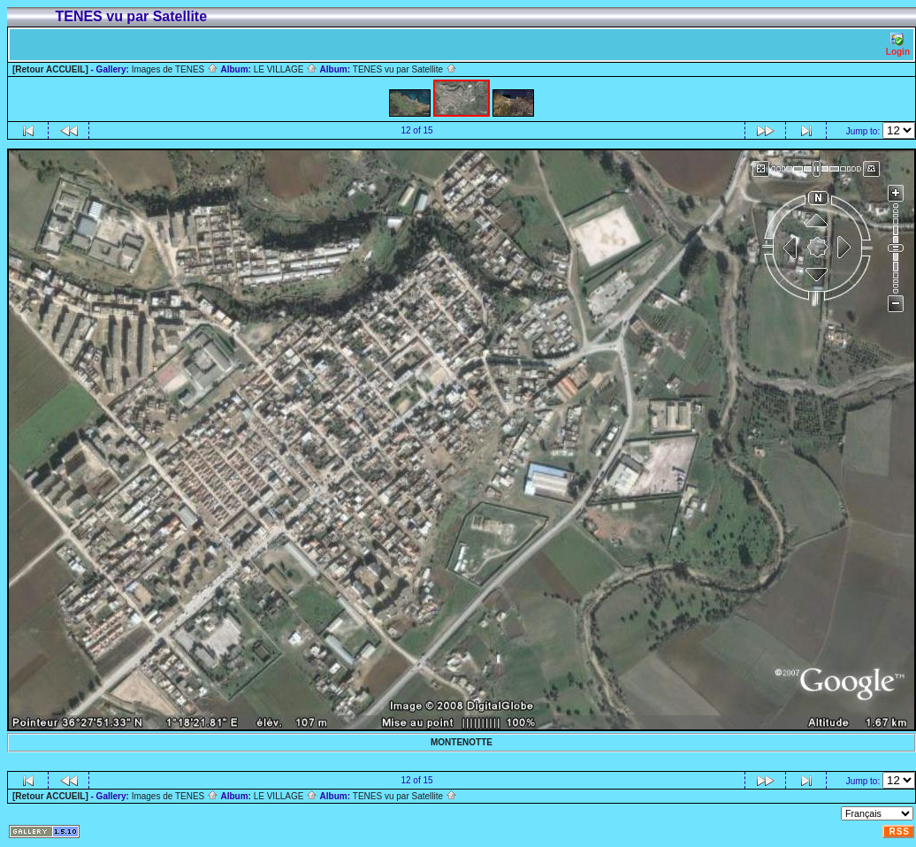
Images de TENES (175, 69)
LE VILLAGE (285, 69)
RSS (899, 831)
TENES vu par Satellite (405, 69)
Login (898, 45)
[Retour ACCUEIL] (50, 69)
